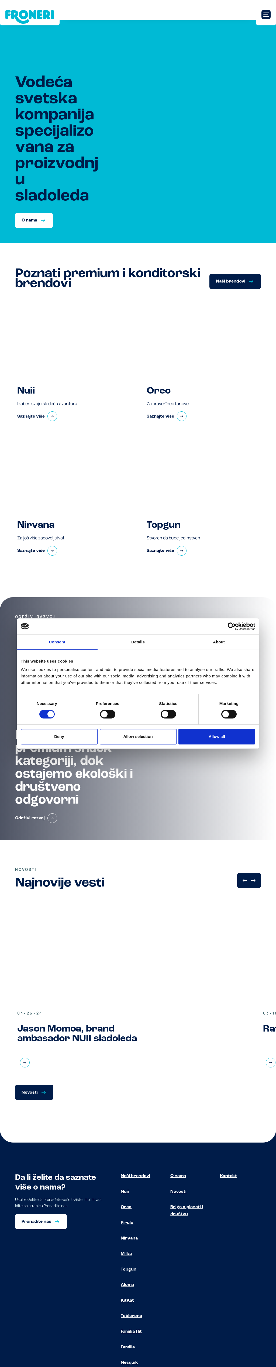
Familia (128, 1347)
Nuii (125, 1192)
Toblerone (131, 1316)
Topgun (128, 1269)
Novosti (178, 1192)
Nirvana (129, 1238)
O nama (178, 1176)
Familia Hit (131, 1331)
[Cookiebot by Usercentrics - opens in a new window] (231, 626)
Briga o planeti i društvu (186, 1210)
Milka (126, 1254)
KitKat (127, 1300)
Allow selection (138, 736)
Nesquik (129, 1363)
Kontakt (228, 1176)
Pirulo (127, 1223)
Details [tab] (138, 642)
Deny (59, 736)
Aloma (127, 1285)
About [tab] (219, 642)
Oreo (126, 1207)
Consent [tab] (57, 642)
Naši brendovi (135, 1176)
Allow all (217, 736)
